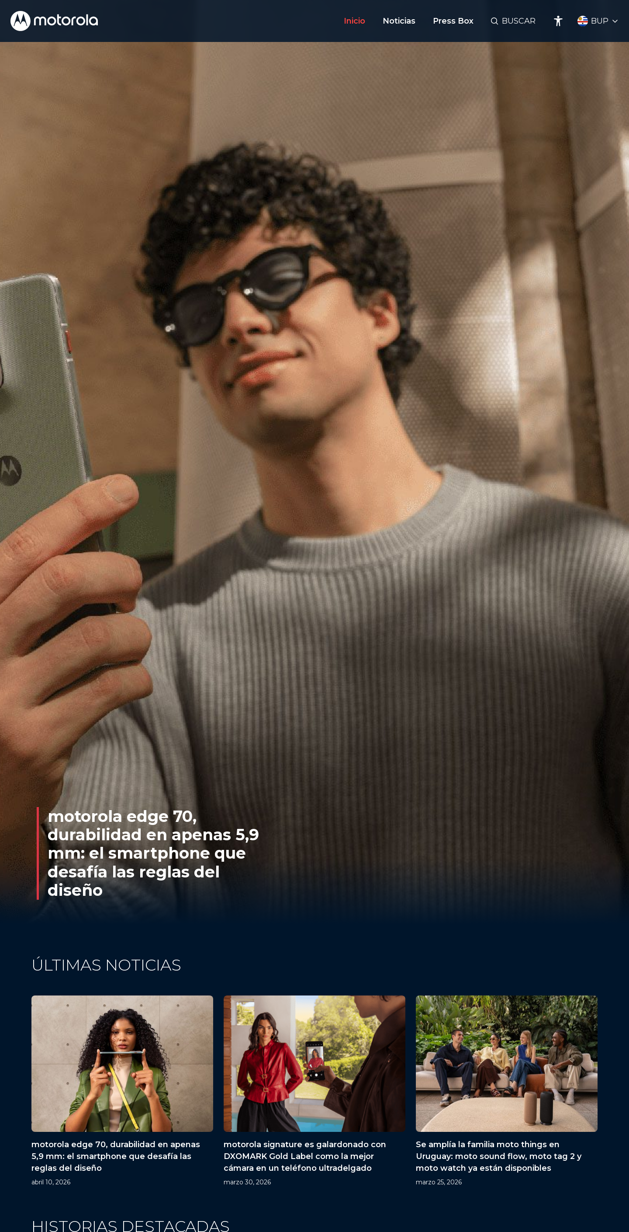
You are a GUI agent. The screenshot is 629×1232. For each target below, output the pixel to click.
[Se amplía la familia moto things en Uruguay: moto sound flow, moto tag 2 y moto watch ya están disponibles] (507, 1091)
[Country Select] (598, 21)
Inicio (354, 21)
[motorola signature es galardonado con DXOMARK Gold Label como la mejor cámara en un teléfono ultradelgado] (314, 1091)
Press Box (453, 21)
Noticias (399, 21)
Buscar (519, 21)
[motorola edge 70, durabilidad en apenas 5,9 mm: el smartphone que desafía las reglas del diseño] (122, 1091)
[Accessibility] (558, 21)
